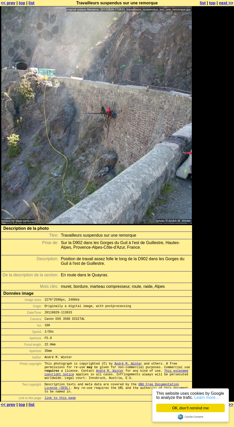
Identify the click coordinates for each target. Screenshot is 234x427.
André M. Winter (128, 372)
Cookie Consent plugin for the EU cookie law (190, 417)
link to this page (60, 412)
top (22, 3)
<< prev (8, 3)
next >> (226, 3)
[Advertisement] (213, 66)
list (32, 3)
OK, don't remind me (190, 408)
